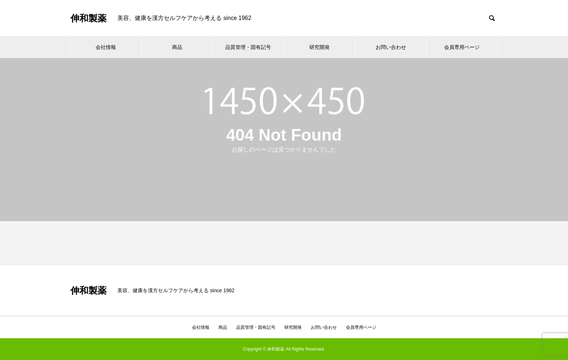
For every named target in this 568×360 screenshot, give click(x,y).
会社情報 (106, 47)
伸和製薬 (88, 18)
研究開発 (319, 47)
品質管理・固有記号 (248, 47)
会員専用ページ (462, 47)
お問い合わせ (391, 47)
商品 (177, 47)
